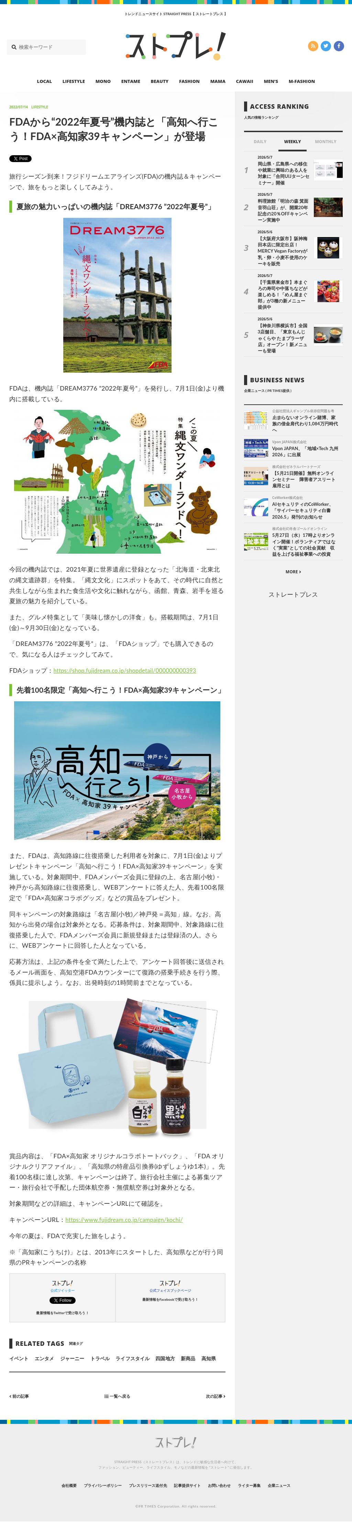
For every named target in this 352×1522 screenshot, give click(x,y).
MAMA (218, 81)
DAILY (260, 142)
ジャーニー (72, 1358)
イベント (19, 1358)
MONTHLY (326, 142)
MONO (103, 81)
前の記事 (20, 1396)
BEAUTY (160, 81)
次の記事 (214, 1396)
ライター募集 (267, 1485)
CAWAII (244, 81)
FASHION (189, 81)
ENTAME (130, 81)
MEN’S (271, 81)
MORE (293, 542)
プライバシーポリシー (84, 1485)
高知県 (208, 1358)
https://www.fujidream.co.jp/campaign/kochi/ (130, 1219)
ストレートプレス (293, 564)
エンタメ (44, 1358)
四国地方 (165, 1358)
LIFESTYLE (74, 81)
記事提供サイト (190, 1485)
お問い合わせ (230, 1485)
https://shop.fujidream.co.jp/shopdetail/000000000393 (132, 670)
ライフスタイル (132, 1358)
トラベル (100, 1358)
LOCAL (44, 81)
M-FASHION (302, 81)
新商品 (188, 1358)
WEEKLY (292, 142)
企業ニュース (305, 1485)
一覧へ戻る (117, 1396)
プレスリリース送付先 (141, 1485)
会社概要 (42, 1485)
